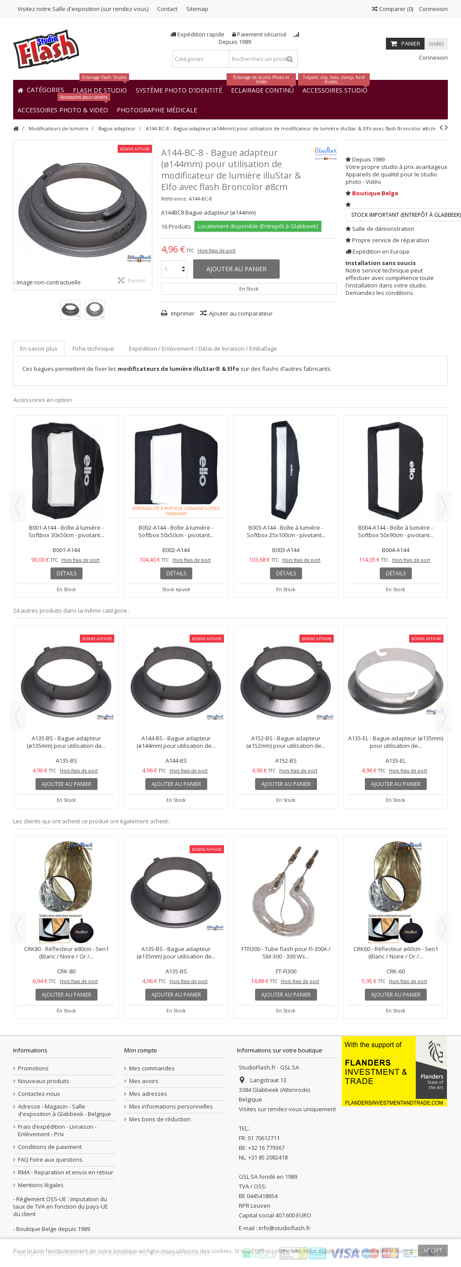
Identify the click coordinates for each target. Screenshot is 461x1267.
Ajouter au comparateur (241, 313)
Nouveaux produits (43, 1081)
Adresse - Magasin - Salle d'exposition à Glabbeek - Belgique (64, 1110)
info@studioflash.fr (284, 1228)
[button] (157, 109)
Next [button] (443, 506)
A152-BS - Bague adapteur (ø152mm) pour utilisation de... (285, 742)
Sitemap (197, 9)
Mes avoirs (143, 1081)
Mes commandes (152, 1068)
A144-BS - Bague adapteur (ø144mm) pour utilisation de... (176, 742)
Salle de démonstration (383, 229)
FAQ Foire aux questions (50, 1159)
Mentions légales (41, 1185)
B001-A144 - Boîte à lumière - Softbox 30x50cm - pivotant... (66, 531)
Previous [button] (17, 506)
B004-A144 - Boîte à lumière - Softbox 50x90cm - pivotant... (395, 531)
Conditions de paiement (50, 1147)
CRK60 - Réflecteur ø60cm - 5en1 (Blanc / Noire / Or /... (395, 952)
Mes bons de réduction (160, 1119)
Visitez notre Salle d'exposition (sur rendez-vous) (83, 9)
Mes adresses (148, 1094)
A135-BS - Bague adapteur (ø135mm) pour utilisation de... (66, 742)
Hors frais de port (217, 251)
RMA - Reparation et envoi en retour (65, 1172)
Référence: (174, 198)
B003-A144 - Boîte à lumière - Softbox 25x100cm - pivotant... (286, 531)
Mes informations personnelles (171, 1106)
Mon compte (140, 1050)
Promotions (33, 1068)
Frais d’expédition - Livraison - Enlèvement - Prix (57, 1130)
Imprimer (181, 313)
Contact (167, 9)
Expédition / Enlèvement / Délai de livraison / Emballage (203, 348)
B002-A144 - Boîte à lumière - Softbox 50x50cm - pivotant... (176, 531)
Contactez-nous (39, 1094)
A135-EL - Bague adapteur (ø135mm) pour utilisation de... (395, 742)
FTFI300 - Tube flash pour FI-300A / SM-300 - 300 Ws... (286, 952)
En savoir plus (39, 348)
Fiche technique (93, 348)
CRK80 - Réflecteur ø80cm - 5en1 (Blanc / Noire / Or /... (66, 952)
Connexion (433, 9)
